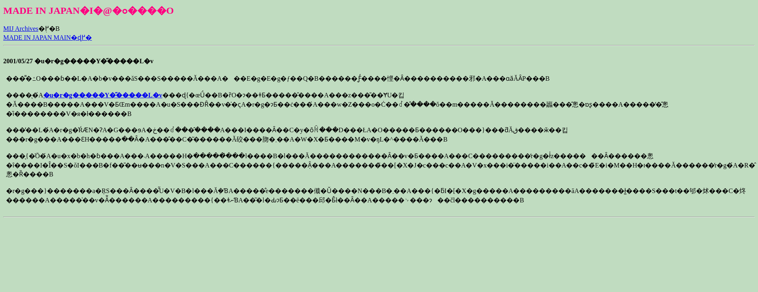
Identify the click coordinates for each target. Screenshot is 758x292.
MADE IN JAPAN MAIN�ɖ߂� (47, 37)
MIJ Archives (20, 28)
